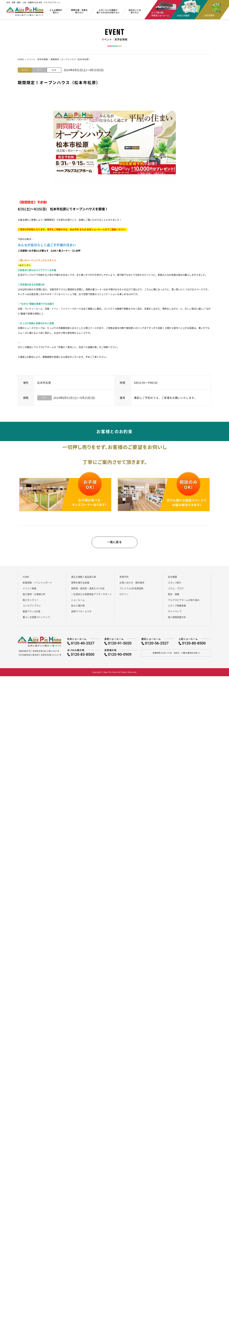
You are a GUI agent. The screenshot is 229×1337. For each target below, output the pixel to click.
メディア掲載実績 (177, 608)
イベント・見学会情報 (37, 59)
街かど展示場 (78, 608)
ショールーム (78, 602)
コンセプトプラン (32, 608)
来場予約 (123, 579)
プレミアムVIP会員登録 (131, 591)
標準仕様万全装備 (80, 585)
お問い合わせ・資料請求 (131, 585)
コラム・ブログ (176, 591)
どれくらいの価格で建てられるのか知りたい (108, 11)
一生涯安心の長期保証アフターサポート (91, 596)
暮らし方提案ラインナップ (36, 620)
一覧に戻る (114, 544)
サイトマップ (174, 614)
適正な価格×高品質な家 (83, 579)
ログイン (123, 596)
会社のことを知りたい (135, 11)
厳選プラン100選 (31, 614)
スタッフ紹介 (174, 585)
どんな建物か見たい (56, 11)
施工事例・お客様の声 (34, 596)
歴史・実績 (173, 596)
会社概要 (172, 579)
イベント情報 (29, 591)
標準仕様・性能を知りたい (79, 11)
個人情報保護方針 (177, 620)
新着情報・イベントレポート (37, 585)
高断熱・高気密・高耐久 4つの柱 (87, 591)
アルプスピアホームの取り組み (183, 602)
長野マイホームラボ (81, 614)
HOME (21, 59)
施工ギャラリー (30, 602)
